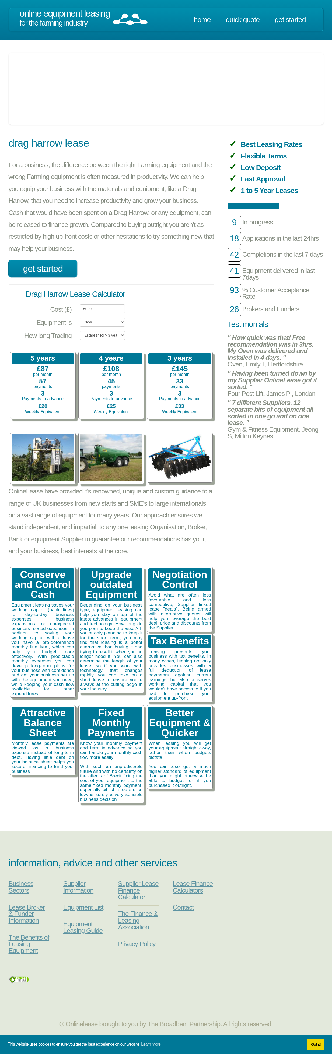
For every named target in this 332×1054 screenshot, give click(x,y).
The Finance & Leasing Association (138, 920)
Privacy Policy (136, 943)
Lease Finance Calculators (193, 887)
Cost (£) (61, 309)
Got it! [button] (315, 1044)
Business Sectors (21, 887)
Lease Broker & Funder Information (27, 914)
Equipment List (83, 907)
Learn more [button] (150, 1044)
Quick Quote (243, 20)
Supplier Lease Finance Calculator (138, 890)
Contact (183, 907)
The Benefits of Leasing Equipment (29, 944)
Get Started (290, 20)
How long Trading (48, 335)
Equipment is (54, 322)
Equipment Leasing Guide (83, 927)
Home (202, 20)
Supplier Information (78, 887)
